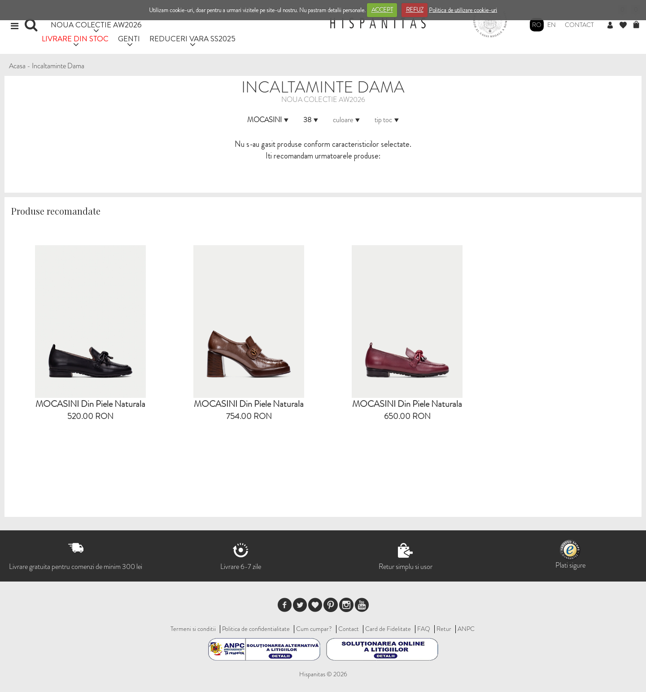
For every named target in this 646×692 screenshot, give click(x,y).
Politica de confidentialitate (256, 628)
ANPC (466, 628)
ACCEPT (382, 9)
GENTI (129, 38)
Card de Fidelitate (388, 628)
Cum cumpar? (314, 628)
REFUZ (414, 9)
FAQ (423, 628)
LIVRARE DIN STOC (75, 38)
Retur (443, 628)
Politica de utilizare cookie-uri (463, 9)
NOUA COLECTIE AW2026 (96, 24)
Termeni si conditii (193, 628)
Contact (579, 24)
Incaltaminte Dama (58, 66)
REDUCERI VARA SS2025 (192, 38)
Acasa (17, 66)
